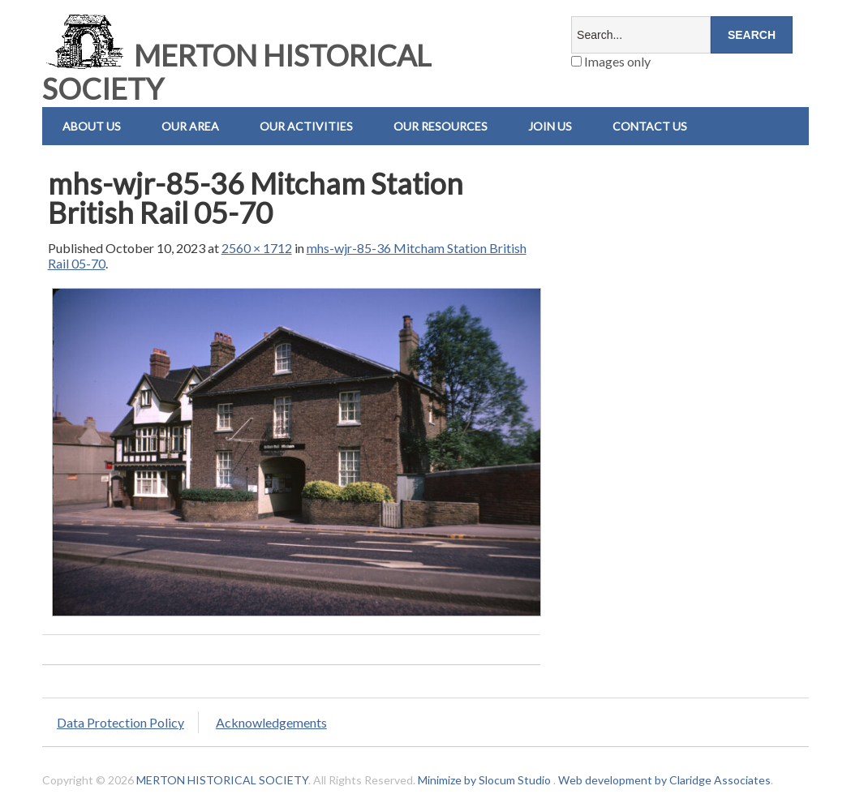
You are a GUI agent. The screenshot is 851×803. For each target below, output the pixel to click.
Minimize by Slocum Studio (484, 780)
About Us (91, 126)
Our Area (190, 126)
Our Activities (306, 126)
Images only (611, 61)
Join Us (550, 126)
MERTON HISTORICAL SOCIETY (236, 71)
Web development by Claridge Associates (664, 780)
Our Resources (440, 126)
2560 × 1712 (256, 248)
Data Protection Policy (120, 722)
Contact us (649, 126)
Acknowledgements (271, 722)
